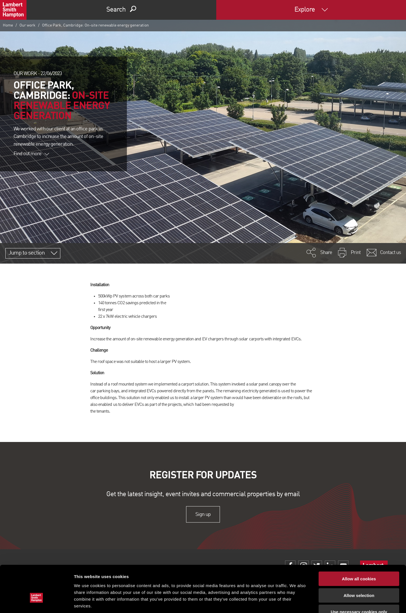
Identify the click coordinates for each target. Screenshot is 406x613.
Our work (27, 25)
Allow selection (358, 560)
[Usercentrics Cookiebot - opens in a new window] (36, 602)
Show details (296, 601)
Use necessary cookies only (359, 577)
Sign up (202, 514)
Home (8, 25)
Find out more (31, 153)
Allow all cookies (359, 544)
